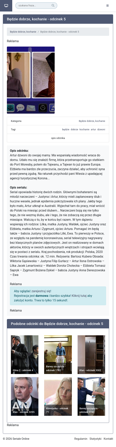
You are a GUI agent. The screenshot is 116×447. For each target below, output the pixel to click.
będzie (65, 129)
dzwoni (101, 129)
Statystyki (95, 438)
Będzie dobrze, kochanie (23, 31)
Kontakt (108, 438)
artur (93, 129)
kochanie (84, 129)
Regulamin (80, 438)
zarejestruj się (41, 291)
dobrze (74, 129)
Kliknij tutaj (79, 296)
